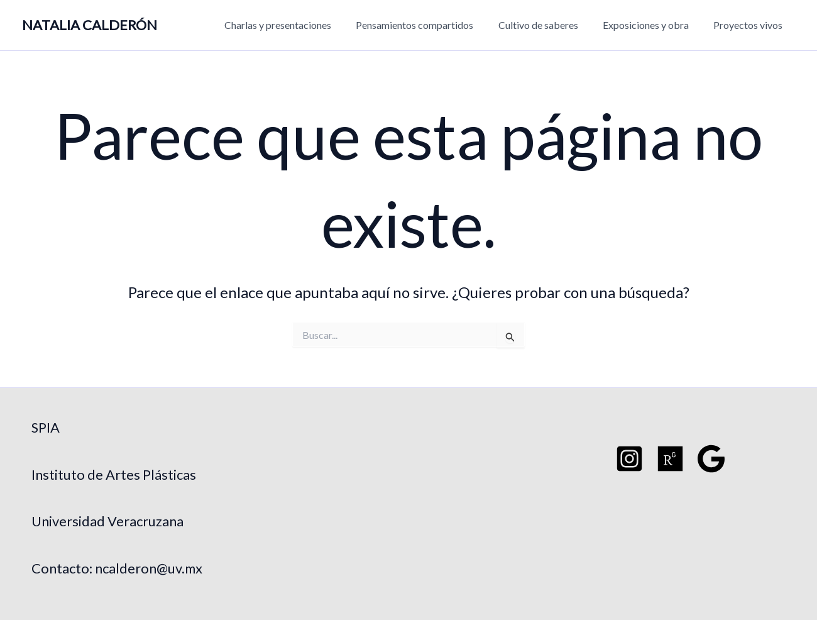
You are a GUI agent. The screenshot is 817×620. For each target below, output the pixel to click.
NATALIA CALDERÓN (89, 24)
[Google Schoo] (711, 459)
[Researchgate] (670, 459)
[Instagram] (629, 459)
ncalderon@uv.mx (149, 568)
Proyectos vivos (750, 25)
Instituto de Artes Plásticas (113, 474)
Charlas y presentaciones (298, 25)
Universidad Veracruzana (107, 520)
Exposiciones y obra (653, 25)
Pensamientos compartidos (431, 25)
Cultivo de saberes (549, 25)
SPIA (45, 427)
